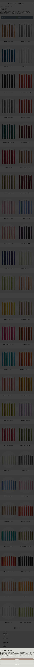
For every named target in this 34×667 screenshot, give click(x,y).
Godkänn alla (17, 659)
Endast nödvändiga (17, 661)
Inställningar (17, 664)
